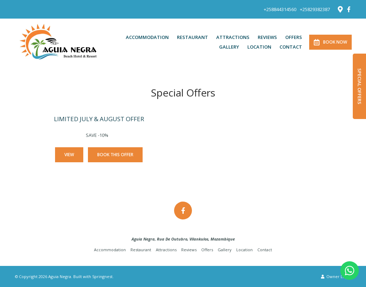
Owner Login (336, 276)
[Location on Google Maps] (340, 9)
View (69, 155)
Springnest (102, 276)
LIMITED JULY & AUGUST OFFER (99, 119)
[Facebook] (349, 9)
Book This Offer (115, 155)
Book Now (330, 42)
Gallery (229, 47)
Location (259, 47)
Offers (293, 37)
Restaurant (192, 37)
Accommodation (147, 37)
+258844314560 (280, 9)
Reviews (267, 37)
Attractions (232, 37)
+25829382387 (315, 9)
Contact (291, 47)
